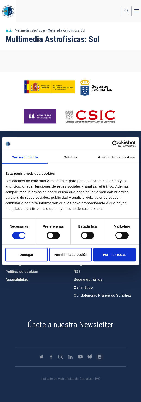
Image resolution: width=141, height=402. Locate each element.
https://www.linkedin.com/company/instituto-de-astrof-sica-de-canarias (70, 357)
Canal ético (83, 287)
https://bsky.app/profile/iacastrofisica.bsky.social (90, 357)
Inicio (9, 30)
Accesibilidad (17, 279)
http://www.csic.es (90, 116)
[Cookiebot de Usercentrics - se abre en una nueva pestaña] (115, 143)
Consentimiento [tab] (25, 157)
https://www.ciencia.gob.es (49, 87)
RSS (77, 271)
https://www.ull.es (40, 116)
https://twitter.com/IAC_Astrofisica (41, 357)
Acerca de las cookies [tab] (116, 157)
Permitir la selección (70, 255)
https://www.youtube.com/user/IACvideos (80, 357)
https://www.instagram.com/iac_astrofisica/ (61, 357)
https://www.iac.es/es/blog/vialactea (99, 357)
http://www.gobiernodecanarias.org (96, 87)
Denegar (26, 255)
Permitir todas (114, 255)
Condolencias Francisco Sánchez (102, 295)
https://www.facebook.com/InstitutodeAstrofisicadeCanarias (51, 357)
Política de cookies (22, 271)
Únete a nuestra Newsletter (70, 324)
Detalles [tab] (70, 157)
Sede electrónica (88, 279)
